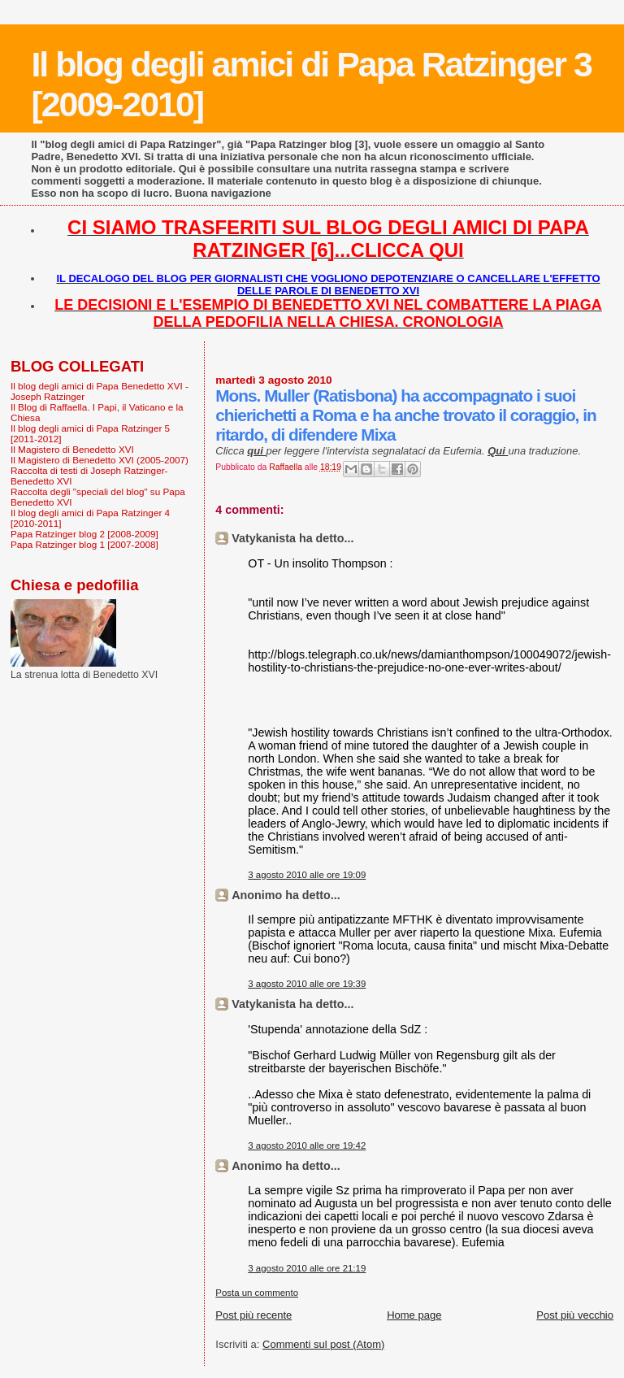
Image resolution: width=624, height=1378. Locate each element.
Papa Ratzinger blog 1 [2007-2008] (84, 544)
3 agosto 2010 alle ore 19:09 (307, 875)
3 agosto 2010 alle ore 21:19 (307, 1268)
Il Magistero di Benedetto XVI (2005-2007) (99, 459)
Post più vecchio (574, 1315)
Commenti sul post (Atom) (323, 1344)
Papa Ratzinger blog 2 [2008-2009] (84, 533)
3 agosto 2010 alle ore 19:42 (307, 1145)
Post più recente (253, 1315)
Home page (414, 1315)
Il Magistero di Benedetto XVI (72, 449)
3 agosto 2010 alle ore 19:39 (307, 984)
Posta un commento (256, 1293)
